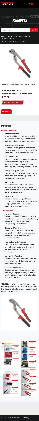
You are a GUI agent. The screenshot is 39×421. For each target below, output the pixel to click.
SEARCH (33, 30)
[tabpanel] (19, 263)
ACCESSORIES (24, 36)
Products (12, 36)
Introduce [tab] (6, 111)
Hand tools (9, 39)
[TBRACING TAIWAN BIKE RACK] (7, 4)
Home (3, 36)
